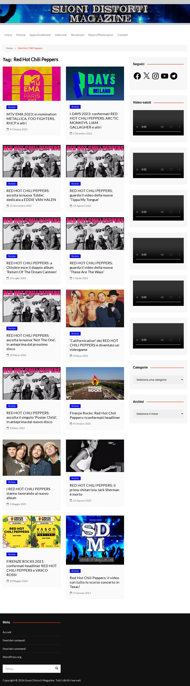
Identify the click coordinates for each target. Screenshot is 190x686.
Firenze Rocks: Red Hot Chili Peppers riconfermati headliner (95, 415)
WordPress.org (12, 657)
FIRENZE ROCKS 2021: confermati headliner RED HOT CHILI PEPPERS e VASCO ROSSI (31, 568)
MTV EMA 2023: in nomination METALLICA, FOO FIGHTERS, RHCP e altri (31, 118)
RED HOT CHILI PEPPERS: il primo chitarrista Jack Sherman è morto (94, 489)
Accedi (7, 632)
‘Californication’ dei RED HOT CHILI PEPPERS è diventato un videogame (94, 345)
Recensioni (77, 34)
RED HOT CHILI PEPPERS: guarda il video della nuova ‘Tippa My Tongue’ (91, 195)
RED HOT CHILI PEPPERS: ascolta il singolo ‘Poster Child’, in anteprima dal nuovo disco (31, 417)
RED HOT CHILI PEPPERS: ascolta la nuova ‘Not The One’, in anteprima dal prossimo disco (31, 342)
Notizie (21, 34)
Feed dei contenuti (14, 640)
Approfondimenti (40, 34)
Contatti (122, 34)
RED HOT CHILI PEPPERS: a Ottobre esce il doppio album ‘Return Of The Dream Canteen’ (31, 267)
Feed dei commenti (14, 648)
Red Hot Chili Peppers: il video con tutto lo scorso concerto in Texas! (94, 582)
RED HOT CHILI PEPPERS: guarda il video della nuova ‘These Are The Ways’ (91, 267)
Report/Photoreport (100, 34)
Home (8, 34)
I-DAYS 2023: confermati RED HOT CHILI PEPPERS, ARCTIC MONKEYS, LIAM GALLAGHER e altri (94, 120)
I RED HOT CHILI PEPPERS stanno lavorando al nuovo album (28, 493)
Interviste (61, 34)
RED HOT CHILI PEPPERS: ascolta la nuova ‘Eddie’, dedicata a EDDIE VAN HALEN (31, 195)
